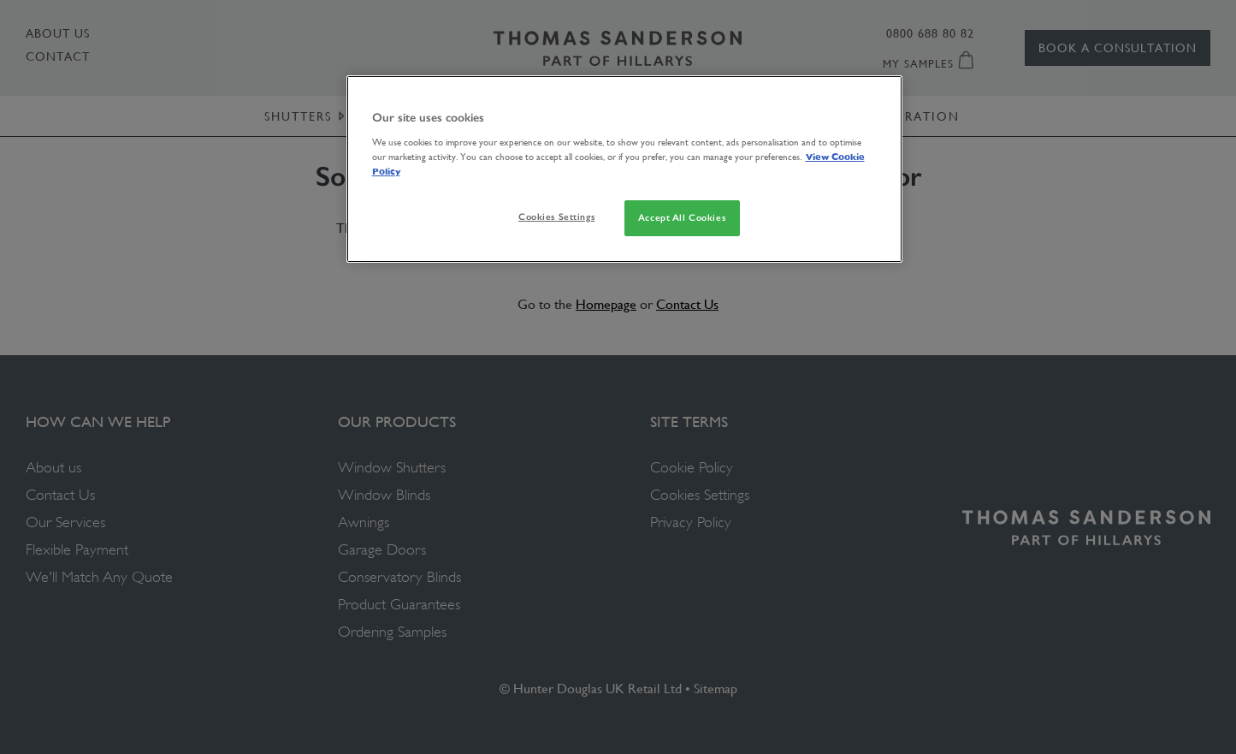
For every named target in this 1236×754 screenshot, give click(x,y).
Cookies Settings (556, 217)
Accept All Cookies (681, 217)
